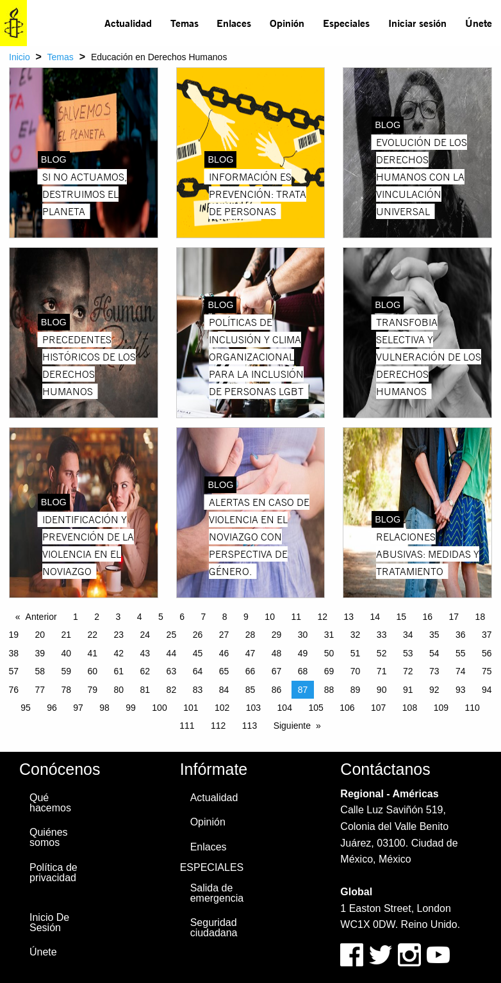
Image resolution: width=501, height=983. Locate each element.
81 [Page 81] (145, 690)
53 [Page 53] (408, 653)
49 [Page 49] (303, 653)
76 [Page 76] (13, 690)
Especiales (346, 22)
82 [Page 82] (172, 690)
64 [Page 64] (198, 671)
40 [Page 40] (66, 653)
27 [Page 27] (224, 635)
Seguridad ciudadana (214, 927)
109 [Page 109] (441, 708)
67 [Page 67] (277, 671)
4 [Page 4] (139, 617)
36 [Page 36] (461, 635)
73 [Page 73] (434, 671)
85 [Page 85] (250, 690)
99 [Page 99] (131, 708)
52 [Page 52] (382, 653)
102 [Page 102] (222, 708)
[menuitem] (128, 23)
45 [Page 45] (198, 653)
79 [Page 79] (93, 690)
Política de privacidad (53, 872)
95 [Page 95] (26, 708)
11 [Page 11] (296, 617)
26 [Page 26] (198, 635)
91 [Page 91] (408, 690)
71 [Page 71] (382, 671)
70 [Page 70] (355, 671)
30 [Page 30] (303, 635)
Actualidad (128, 22)
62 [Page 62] (145, 671)
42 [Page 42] (119, 653)
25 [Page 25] (172, 635)
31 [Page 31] (329, 635)
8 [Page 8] (224, 617)
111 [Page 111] (186, 725)
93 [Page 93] (461, 690)
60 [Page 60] (93, 671)
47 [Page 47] (250, 653)
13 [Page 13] (348, 617)
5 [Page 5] (160, 617)
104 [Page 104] (284, 708)
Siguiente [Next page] (292, 725)
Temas (184, 22)
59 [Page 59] (66, 671)
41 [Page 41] (93, 653)
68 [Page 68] (303, 671)
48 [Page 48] (277, 653)
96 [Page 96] (52, 708)
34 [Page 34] (408, 635)
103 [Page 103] (253, 708)
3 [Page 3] (118, 617)
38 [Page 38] (13, 653)
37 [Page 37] (487, 635)
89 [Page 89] (355, 690)
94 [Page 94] (487, 690)
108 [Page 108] (409, 708)
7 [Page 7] (203, 617)
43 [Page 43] (145, 653)
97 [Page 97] (78, 708)
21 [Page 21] (66, 635)
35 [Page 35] (434, 635)
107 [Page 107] (378, 708)
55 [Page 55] (461, 653)
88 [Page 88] (329, 690)
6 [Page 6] (182, 617)
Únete (478, 22)
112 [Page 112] (218, 725)
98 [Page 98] (104, 708)
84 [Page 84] (224, 690)
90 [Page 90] (382, 690)
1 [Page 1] (75, 617)
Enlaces (234, 22)
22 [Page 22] (93, 635)
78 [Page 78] (66, 690)
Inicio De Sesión (49, 922)
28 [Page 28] (250, 635)
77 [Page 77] (40, 690)
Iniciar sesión (417, 22)
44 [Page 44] (172, 653)
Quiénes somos (48, 837)
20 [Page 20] (40, 635)
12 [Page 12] (322, 617)
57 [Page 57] (13, 671)
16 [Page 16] (428, 617)
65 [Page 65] (224, 671)
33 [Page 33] (382, 635)
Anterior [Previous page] (41, 617)
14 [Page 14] (375, 617)
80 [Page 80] (119, 690)
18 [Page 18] (480, 617)
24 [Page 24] (145, 635)
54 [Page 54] (434, 653)
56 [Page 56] (487, 653)
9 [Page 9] (246, 617)
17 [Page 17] (454, 617)
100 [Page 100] (159, 708)
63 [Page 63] (172, 671)
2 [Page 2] (96, 617)
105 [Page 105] (315, 708)
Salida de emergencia (217, 893)
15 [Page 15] (402, 617)
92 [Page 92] (434, 690)
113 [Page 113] (249, 725)
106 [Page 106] (347, 708)
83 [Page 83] (198, 690)
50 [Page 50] (329, 653)
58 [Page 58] (40, 671)
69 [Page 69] (329, 671)
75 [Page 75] (487, 671)
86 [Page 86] (277, 690)
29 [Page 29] (277, 635)
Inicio (19, 57)
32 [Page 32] (355, 635)
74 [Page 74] (461, 671)
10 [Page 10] (270, 617)
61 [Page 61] (119, 671)
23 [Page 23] (119, 635)
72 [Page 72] (408, 671)
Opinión (287, 22)
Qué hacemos (50, 802)
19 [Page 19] (13, 635)
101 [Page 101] (190, 708)
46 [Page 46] (224, 653)
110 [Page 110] (471, 708)
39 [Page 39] (40, 653)
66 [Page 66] (250, 671)
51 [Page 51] (355, 653)
